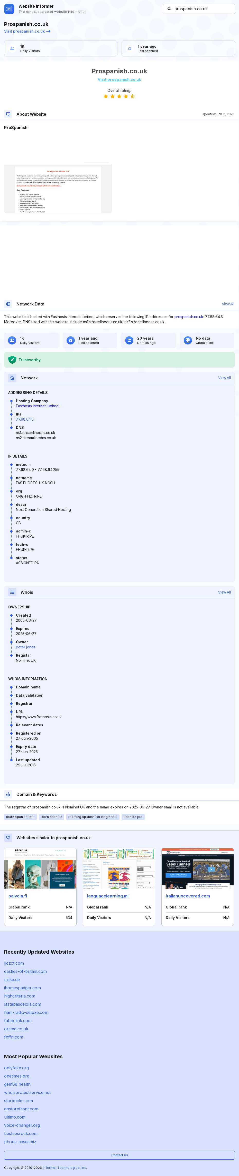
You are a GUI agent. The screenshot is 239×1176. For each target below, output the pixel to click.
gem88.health (17, 1084)
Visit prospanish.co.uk (27, 31)
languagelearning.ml (107, 895)
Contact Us (119, 1155)
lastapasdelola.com (22, 1004)
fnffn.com (13, 1037)
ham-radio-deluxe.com (26, 1012)
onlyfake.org (16, 1067)
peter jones (25, 647)
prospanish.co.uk (188, 316)
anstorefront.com (21, 1108)
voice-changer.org (22, 1125)
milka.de (12, 979)
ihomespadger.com (22, 987)
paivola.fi (17, 895)
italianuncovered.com (188, 895)
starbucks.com (18, 1100)
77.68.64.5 (25, 419)
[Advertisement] (119, 146)
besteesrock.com (21, 1133)
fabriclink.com (18, 1020)
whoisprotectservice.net (27, 1092)
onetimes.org (16, 1076)
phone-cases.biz (20, 1141)
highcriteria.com (19, 996)
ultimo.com (14, 1117)
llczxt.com (14, 963)
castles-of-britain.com (25, 971)
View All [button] (228, 304)
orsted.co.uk (16, 1028)
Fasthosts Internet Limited (37, 406)
